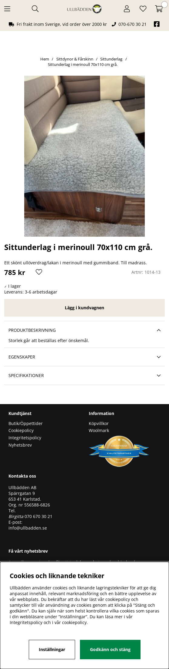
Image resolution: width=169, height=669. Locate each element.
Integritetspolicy (24, 438)
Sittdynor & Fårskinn (75, 59)
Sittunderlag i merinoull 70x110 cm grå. (83, 64)
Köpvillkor (99, 423)
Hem (44, 59)
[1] (84, 156)
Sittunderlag (111, 59)
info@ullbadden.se (27, 528)
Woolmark (99, 430)
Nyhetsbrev (20, 445)
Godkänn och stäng (110, 649)
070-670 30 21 (132, 24)
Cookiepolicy (21, 430)
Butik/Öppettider (25, 423)
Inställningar (52, 649)
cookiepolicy (74, 622)
